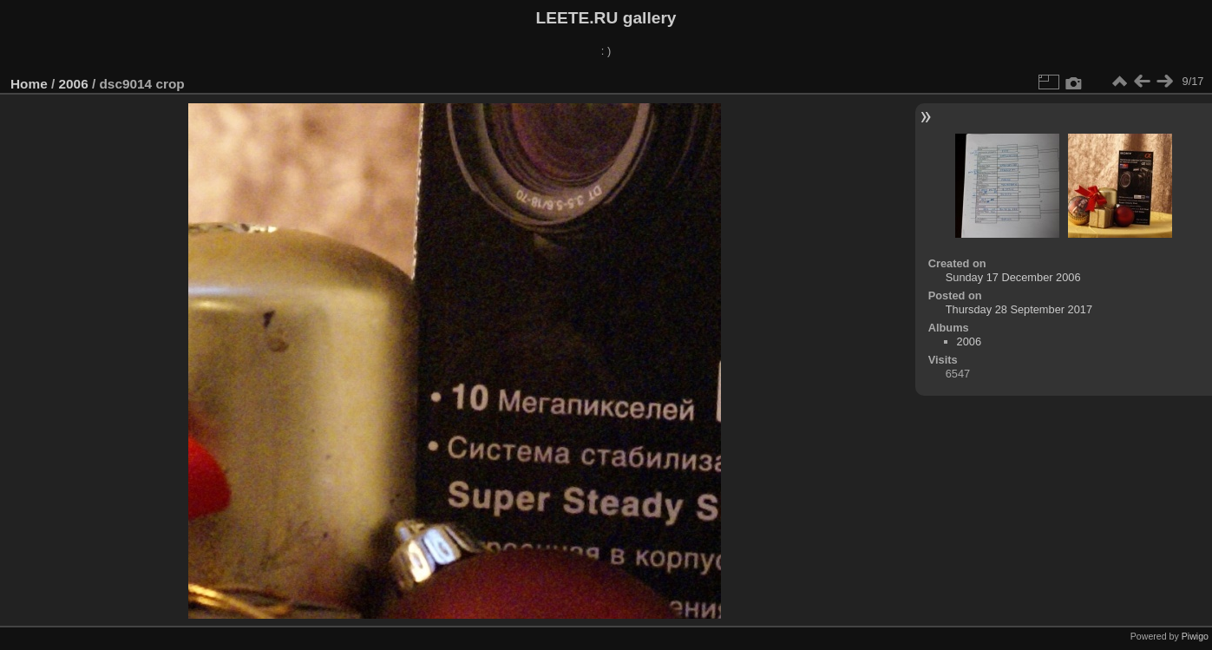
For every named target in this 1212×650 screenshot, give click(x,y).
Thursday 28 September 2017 (1019, 309)
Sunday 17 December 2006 (1013, 277)
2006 (73, 83)
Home (29, 83)
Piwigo (1195, 636)
